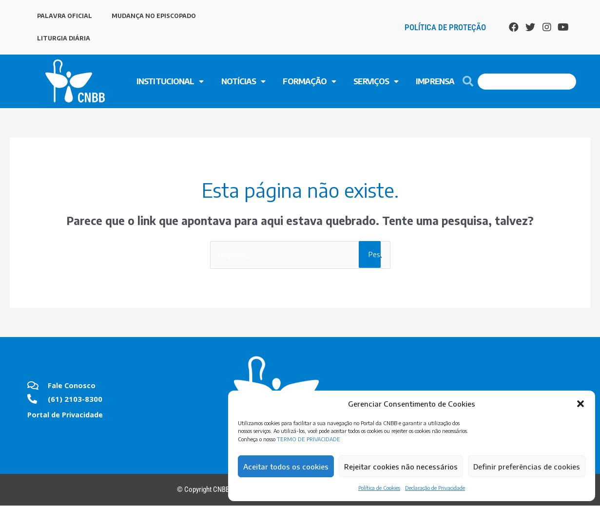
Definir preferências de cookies (526, 466)
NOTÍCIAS (243, 81)
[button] (580, 404)
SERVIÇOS (375, 81)
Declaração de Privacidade (435, 488)
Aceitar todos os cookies (286, 466)
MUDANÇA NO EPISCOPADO (154, 15)
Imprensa (435, 81)
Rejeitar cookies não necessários (401, 466)
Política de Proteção (445, 27)
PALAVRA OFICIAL (64, 15)
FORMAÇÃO (309, 81)
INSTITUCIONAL (169, 81)
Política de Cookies (379, 488)
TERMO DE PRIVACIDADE (308, 439)
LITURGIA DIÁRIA (63, 38)
